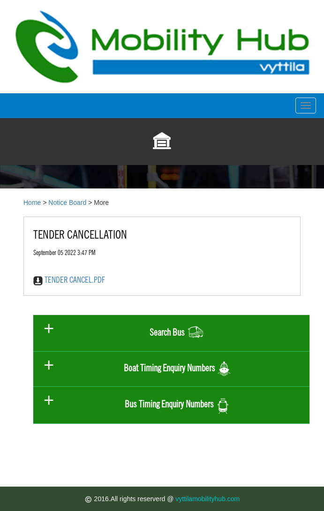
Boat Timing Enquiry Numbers (177, 369)
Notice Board (67, 202)
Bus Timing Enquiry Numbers (177, 404)
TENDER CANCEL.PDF (69, 280)
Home (32, 202)
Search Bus (177, 333)
